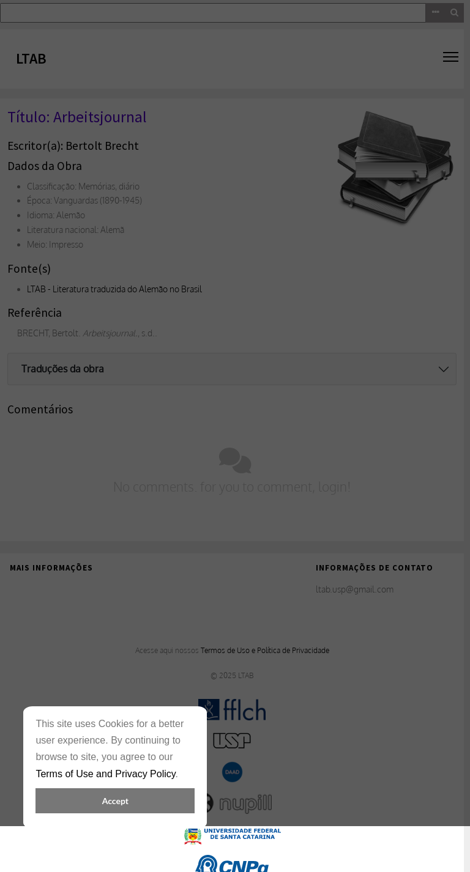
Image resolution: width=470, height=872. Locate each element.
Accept (115, 801)
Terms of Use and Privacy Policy (105, 774)
